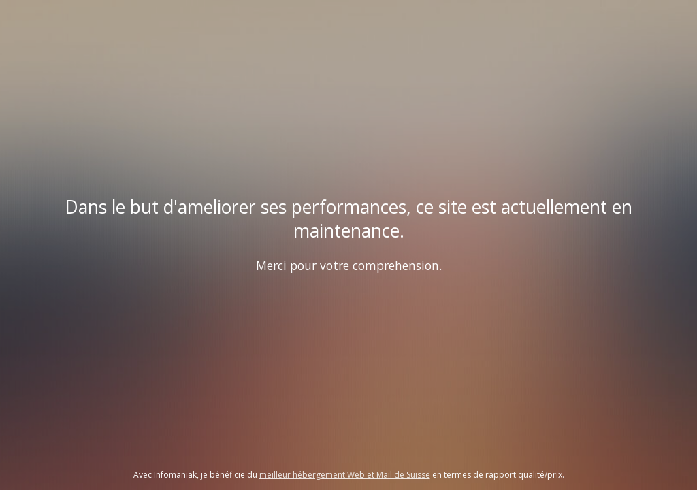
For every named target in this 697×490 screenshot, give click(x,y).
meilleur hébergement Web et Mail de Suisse (344, 474)
